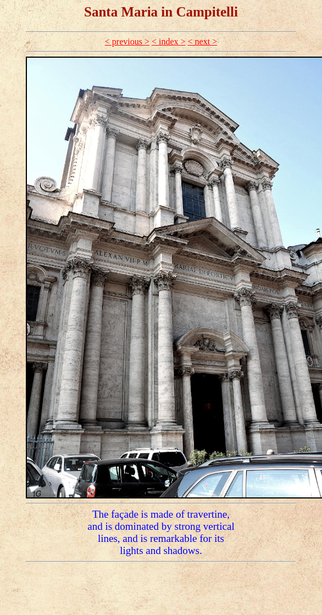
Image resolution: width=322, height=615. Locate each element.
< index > (169, 41)
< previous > (127, 41)
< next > (203, 41)
